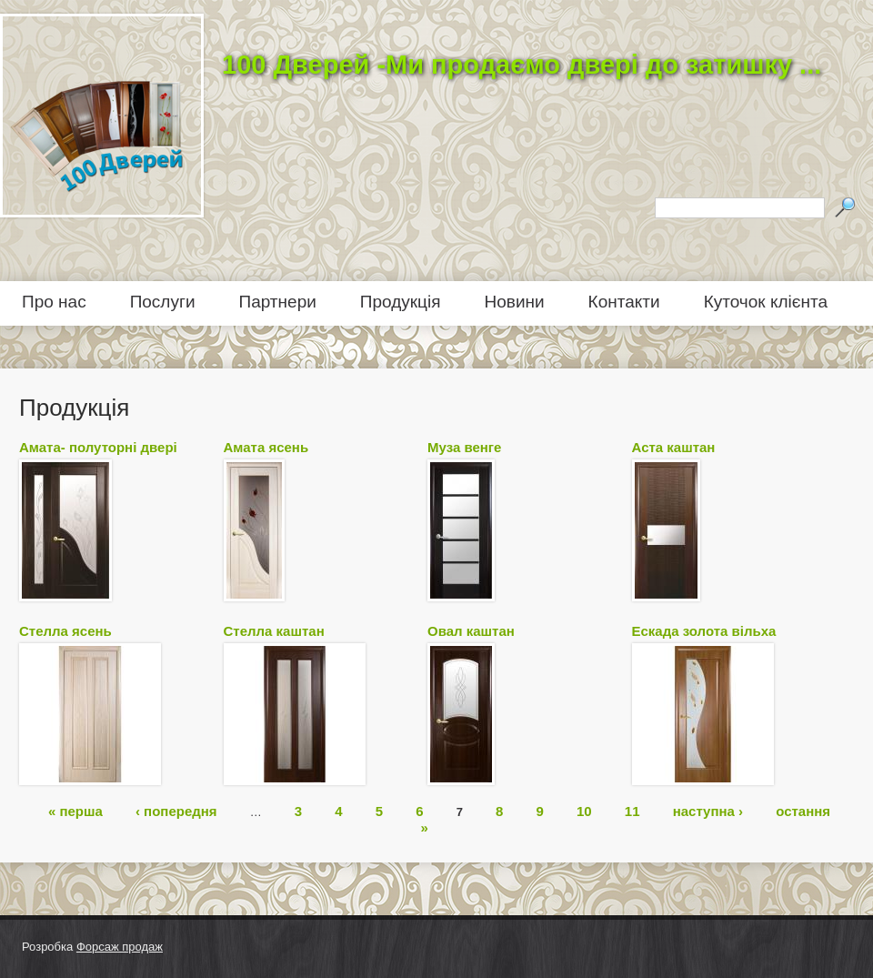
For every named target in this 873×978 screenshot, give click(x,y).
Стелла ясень (65, 631)
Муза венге (464, 447)
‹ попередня (176, 810)
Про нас (54, 301)
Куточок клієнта (766, 301)
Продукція (400, 301)
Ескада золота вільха (704, 631)
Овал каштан (471, 631)
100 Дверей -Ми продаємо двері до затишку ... (521, 64)
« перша (75, 810)
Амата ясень (266, 447)
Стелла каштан (274, 631)
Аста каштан (674, 447)
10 (584, 810)
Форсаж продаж (119, 946)
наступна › (708, 810)
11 (632, 810)
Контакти (624, 301)
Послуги (163, 301)
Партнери (277, 301)
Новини (515, 301)
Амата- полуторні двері (98, 447)
